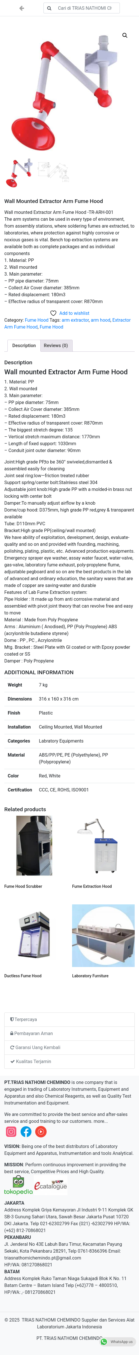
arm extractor (75, 320)
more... (100, 1121)
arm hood (100, 320)
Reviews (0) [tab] (56, 345)
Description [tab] (24, 345)
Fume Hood (37, 320)
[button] (125, 35)
